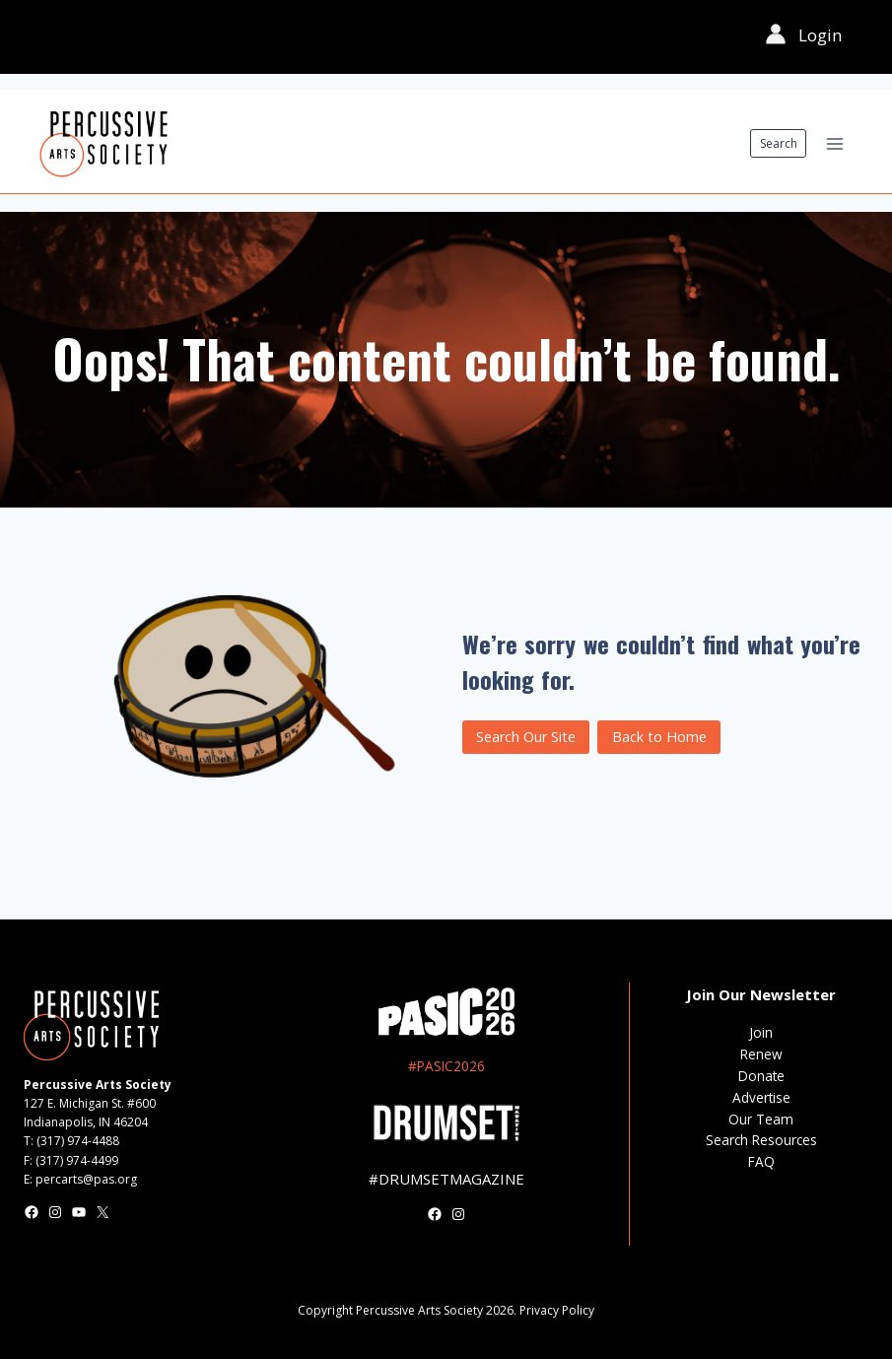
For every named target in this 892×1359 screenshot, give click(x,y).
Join (761, 1032)
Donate (761, 1075)
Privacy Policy (556, 1310)
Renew (761, 1054)
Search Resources (761, 1139)
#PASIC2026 (446, 1065)
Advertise (761, 1097)
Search (778, 143)
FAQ (761, 1161)
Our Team (760, 1119)
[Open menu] (834, 143)
